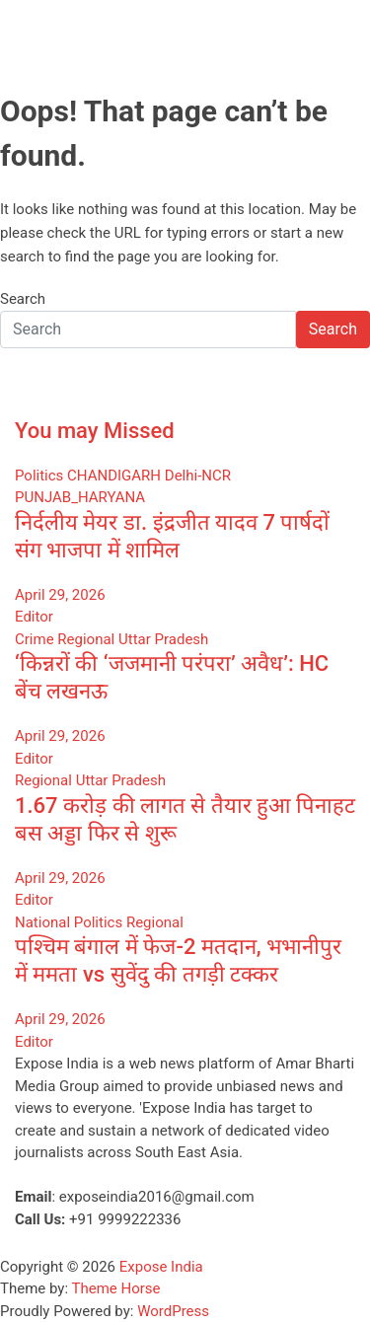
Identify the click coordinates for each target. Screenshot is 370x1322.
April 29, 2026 (60, 595)
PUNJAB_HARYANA (80, 497)
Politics (39, 475)
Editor (34, 616)
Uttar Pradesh (163, 639)
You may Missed (95, 430)
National (42, 922)
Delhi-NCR (198, 475)
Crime (34, 639)
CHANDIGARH (114, 475)
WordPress (173, 1311)
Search (22, 299)
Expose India (161, 1267)
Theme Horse (116, 1288)
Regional (85, 639)
